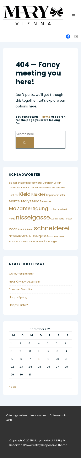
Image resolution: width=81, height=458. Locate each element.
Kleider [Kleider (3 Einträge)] (38, 194)
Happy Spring (18, 297)
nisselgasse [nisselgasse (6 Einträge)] (33, 217)
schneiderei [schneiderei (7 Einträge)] (52, 228)
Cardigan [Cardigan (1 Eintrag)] (48, 182)
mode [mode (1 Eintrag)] (12, 218)
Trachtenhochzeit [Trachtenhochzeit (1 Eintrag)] (18, 241)
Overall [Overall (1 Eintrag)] (54, 218)
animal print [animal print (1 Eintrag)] (16, 182)
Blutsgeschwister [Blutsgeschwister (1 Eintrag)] (32, 182)
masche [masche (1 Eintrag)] (46, 201)
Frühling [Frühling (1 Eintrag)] (25, 187)
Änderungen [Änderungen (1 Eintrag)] (51, 241)
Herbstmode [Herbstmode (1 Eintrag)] (58, 187)
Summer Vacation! (21, 289)
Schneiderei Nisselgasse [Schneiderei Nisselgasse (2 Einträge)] (29, 236)
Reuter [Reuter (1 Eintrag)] (68, 218)
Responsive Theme (54, 445)
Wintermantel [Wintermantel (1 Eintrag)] (35, 241)
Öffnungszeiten (16, 415)
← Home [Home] (44, 117)
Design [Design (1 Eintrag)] (57, 182)
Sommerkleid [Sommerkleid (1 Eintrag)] (56, 236)
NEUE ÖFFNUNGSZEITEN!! (24, 282)
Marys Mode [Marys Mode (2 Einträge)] (31, 201)
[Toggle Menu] (73, 15)
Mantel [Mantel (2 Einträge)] (15, 201)
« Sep (12, 387)
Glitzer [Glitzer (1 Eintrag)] (34, 187)
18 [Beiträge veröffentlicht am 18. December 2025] (39, 359)
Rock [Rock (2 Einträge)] (13, 229)
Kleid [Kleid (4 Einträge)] (25, 194)
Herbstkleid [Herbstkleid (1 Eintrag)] (45, 187)
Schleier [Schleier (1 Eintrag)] (29, 229)
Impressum (38, 415)
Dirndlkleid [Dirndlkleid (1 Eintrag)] (15, 187)
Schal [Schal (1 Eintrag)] (21, 229)
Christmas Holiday (21, 274)
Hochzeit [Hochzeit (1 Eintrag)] (13, 195)
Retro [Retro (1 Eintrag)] (61, 218)
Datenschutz (58, 415)
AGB (9, 420)
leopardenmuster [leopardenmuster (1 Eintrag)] (55, 195)
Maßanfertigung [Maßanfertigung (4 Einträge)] (28, 208)
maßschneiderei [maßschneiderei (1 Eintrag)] (58, 209)
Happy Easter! (18, 305)
